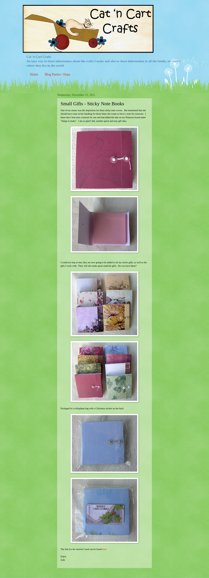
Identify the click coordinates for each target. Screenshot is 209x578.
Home (34, 74)
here (105, 549)
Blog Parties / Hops (57, 74)
